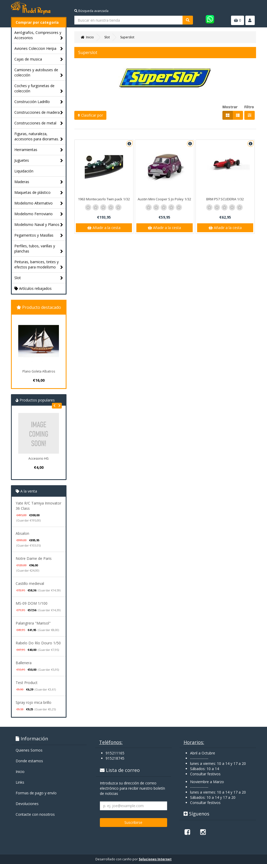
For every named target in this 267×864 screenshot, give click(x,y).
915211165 (115, 753)
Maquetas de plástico (38, 192)
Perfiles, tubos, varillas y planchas (38, 248)
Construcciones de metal (38, 123)
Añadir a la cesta (103, 227)
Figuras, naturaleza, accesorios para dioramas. (38, 136)
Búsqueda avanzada (91, 11)
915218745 (115, 758)
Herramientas (38, 150)
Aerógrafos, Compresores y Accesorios (38, 35)
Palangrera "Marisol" (33, 623)
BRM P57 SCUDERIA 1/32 (225, 199)
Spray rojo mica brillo (33, 702)
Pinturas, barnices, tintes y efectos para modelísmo (38, 264)
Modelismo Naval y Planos (38, 224)
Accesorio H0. (38, 458)
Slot (38, 278)
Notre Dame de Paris (34, 558)
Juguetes (38, 160)
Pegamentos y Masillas (38, 235)
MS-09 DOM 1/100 (31, 603)
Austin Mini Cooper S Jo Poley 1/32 (164, 199)
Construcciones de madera (38, 112)
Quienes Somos (29, 750)
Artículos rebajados (33, 288)
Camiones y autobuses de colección (38, 72)
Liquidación (23, 171)
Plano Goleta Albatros (38, 371)
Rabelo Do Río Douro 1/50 (38, 642)
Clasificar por (90, 115)
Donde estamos (29, 760)
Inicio (20, 771)
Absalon (22, 533)
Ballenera (24, 662)
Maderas (38, 182)
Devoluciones (27, 803)
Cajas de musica (38, 59)
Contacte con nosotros (35, 814)
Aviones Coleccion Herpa (38, 48)
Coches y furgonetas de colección (38, 88)
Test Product (27, 682)
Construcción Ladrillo (38, 102)
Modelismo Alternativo (38, 203)
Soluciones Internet (155, 859)
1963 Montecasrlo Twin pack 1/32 (104, 199)
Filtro (249, 106)
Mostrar (230, 106)
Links (20, 782)
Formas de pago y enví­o (36, 792)
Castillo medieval (30, 583)
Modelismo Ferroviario (38, 214)
